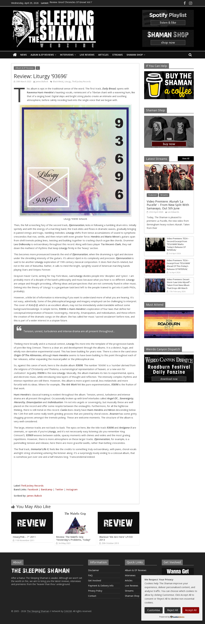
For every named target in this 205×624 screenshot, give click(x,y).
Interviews (67, 54)
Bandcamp (46, 489)
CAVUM (68, 611)
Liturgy (68, 81)
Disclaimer (93, 570)
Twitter (59, 489)
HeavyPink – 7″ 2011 (24, 536)
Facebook (33, 489)
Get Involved (94, 580)
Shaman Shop (135, 54)
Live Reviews (87, 54)
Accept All (191, 610)
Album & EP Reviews (42, 54)
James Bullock (42, 81)
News (23, 54)
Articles (103, 54)
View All (185, 158)
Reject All (172, 610)
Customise (153, 610)
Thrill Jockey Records (81, 81)
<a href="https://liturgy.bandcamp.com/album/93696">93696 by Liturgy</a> (75, 470)
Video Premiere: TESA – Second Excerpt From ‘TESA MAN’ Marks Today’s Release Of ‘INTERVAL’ (178, 244)
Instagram (72, 489)
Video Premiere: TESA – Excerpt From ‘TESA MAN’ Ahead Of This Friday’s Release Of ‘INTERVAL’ (178, 265)
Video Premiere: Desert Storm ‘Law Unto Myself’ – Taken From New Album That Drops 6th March (179, 284)
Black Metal (58, 81)
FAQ (90, 575)
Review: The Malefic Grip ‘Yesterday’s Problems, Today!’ (73, 538)
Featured (152, 195)
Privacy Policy (95, 590)
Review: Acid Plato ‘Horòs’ (63, 3)
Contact (92, 595)
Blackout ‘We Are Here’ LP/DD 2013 (116, 538)
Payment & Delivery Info (101, 585)
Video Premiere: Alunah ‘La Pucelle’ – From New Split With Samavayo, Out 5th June (168, 204)
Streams (117, 54)
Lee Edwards (173, 212)
